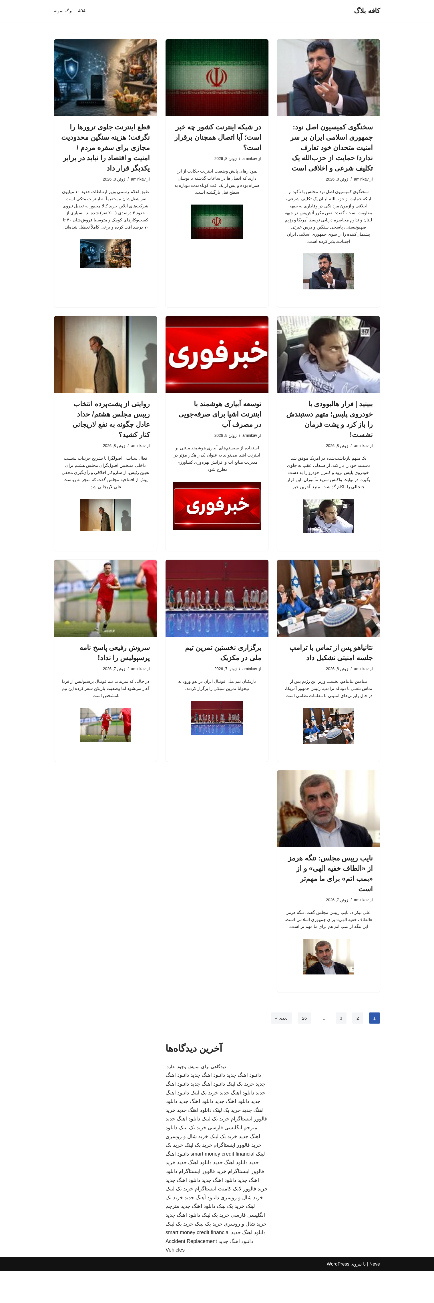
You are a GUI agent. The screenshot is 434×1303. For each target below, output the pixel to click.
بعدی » (280, 1049)
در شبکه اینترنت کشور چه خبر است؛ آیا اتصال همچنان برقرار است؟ (217, 137)
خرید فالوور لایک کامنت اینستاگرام (231, 1220)
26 (303, 1049)
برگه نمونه (63, 11)
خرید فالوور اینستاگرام (237, 1177)
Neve (374, 1295)
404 (83, 11)
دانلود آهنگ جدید (207, 1115)
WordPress (338, 1295)
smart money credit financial (222, 1185)
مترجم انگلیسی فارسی (232, 1159)
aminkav (361, 179)
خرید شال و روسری (187, 1168)
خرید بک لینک (240, 1115)
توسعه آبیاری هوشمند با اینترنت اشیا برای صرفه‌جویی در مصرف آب (219, 420)
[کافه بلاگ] (367, 11)
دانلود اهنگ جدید (243, 1107)
